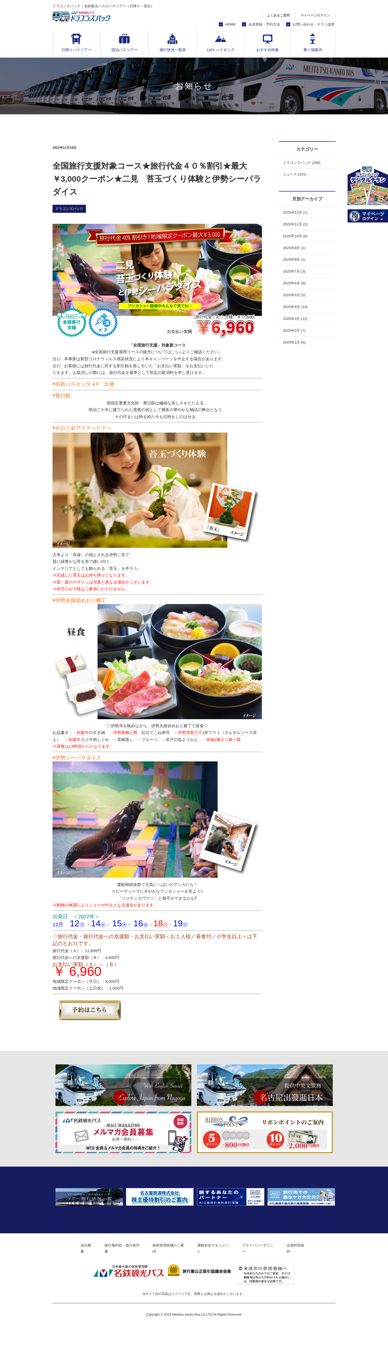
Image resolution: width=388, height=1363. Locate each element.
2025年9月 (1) (295, 252)
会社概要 (77, 1285)
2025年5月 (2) (295, 302)
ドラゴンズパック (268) (304, 163)
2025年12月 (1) (297, 214)
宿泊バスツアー (124, 50)
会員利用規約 (306, 1285)
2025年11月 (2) (297, 227)
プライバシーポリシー (265, 1285)
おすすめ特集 (267, 50)
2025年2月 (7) (295, 339)
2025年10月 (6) (297, 239)
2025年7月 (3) (295, 277)
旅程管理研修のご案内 (168, 1285)
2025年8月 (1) (295, 264)
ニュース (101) (296, 175)
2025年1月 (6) (295, 352)
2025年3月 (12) (297, 327)
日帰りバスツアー (76, 50)
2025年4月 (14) (297, 314)
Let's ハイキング (221, 50)
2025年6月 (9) (295, 289)
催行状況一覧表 (173, 50)
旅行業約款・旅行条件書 (117, 1285)
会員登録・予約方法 (264, 24)
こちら (177, 351)
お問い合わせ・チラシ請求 (314, 24)
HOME (230, 24)
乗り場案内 (312, 50)
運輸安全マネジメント (216, 1285)
